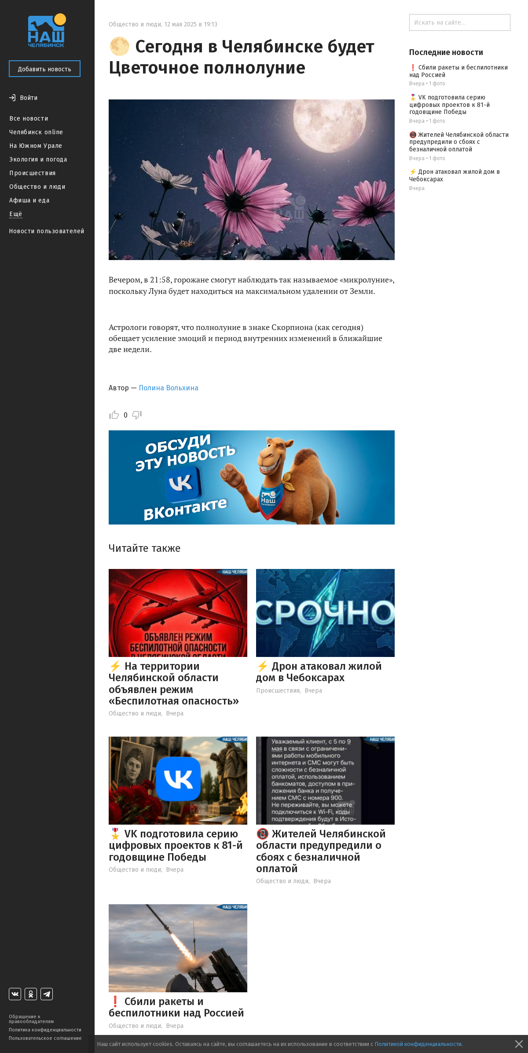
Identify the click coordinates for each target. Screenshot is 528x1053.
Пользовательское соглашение (45, 1038)
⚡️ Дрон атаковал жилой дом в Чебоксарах (319, 672)
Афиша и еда (29, 200)
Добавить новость (44, 69)
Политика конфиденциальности (45, 1029)
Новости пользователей (46, 231)
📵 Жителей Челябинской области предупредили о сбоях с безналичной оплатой (321, 851)
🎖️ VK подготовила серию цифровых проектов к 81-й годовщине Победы (176, 845)
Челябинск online (36, 132)
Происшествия (32, 173)
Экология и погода (38, 159)
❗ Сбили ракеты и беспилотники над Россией (176, 1007)
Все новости (28, 118)
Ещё (15, 214)
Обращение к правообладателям (31, 1019)
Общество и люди (37, 187)
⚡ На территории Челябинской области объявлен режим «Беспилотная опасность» (174, 683)
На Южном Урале (35, 146)
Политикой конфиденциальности (418, 1044)
